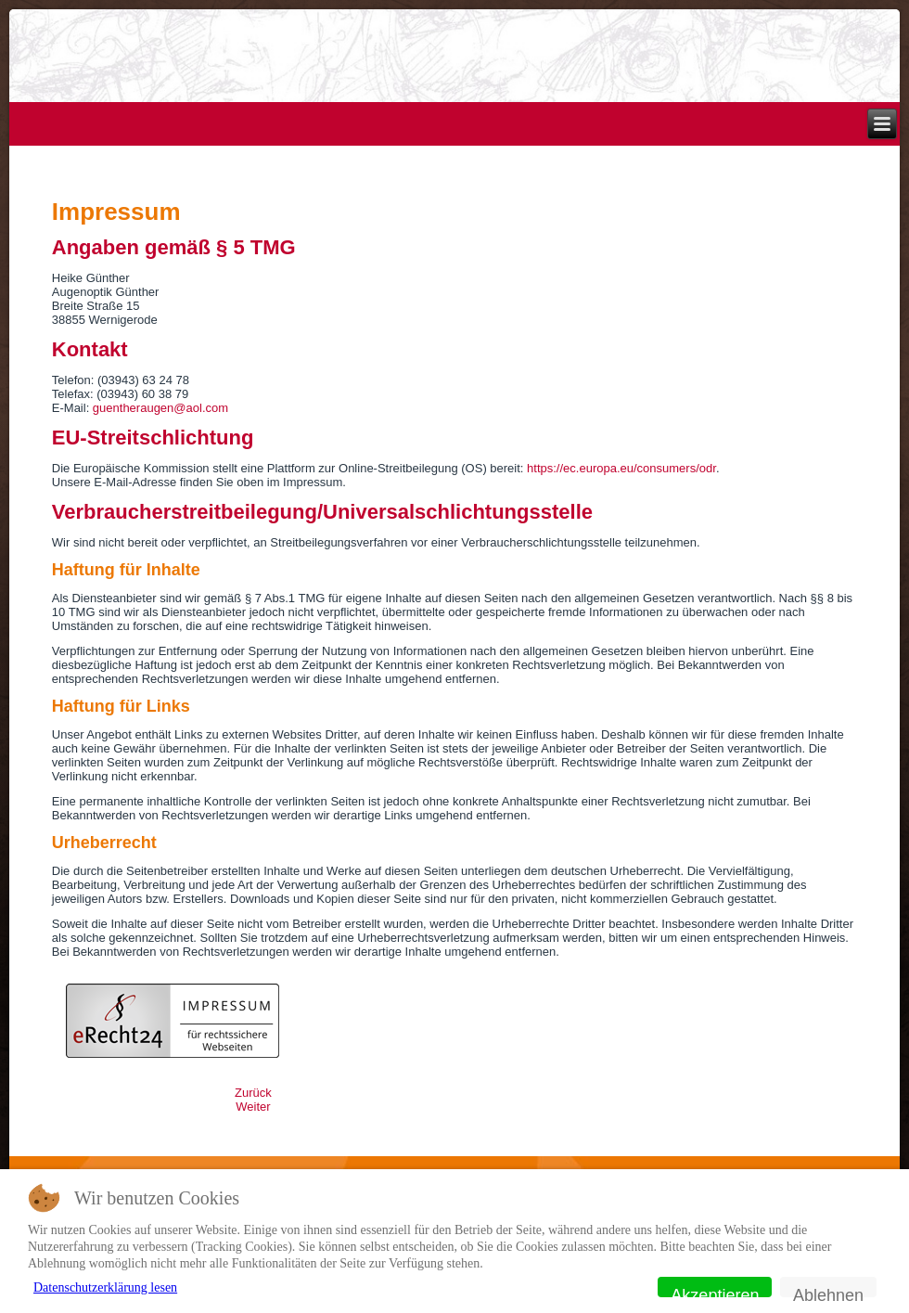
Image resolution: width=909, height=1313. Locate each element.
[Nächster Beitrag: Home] (253, 1106)
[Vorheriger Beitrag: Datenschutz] (253, 1093)
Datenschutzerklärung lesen (105, 1287)
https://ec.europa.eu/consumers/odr (621, 468)
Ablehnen (828, 1291)
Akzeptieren (715, 1291)
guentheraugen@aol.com (160, 408)
